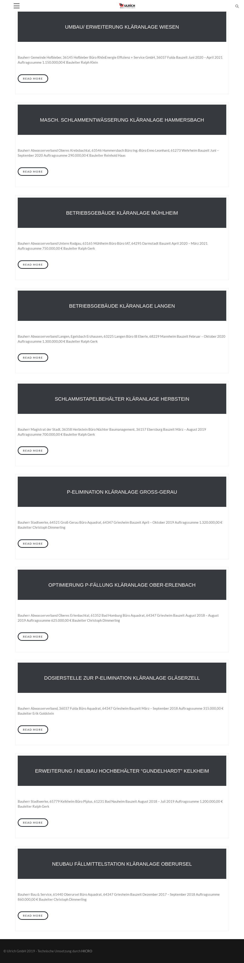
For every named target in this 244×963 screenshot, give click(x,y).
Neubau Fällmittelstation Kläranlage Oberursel (122, 864)
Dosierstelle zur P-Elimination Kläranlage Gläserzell (122, 678)
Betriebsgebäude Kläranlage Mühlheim (122, 213)
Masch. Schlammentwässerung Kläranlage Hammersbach (122, 120)
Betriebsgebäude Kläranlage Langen (122, 306)
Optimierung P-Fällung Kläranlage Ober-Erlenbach (122, 585)
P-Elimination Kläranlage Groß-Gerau (122, 492)
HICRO (86, 951)
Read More (33, 78)
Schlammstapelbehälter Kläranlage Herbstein (122, 399)
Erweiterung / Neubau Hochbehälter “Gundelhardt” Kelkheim (122, 771)
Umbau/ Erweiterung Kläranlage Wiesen (122, 27)
